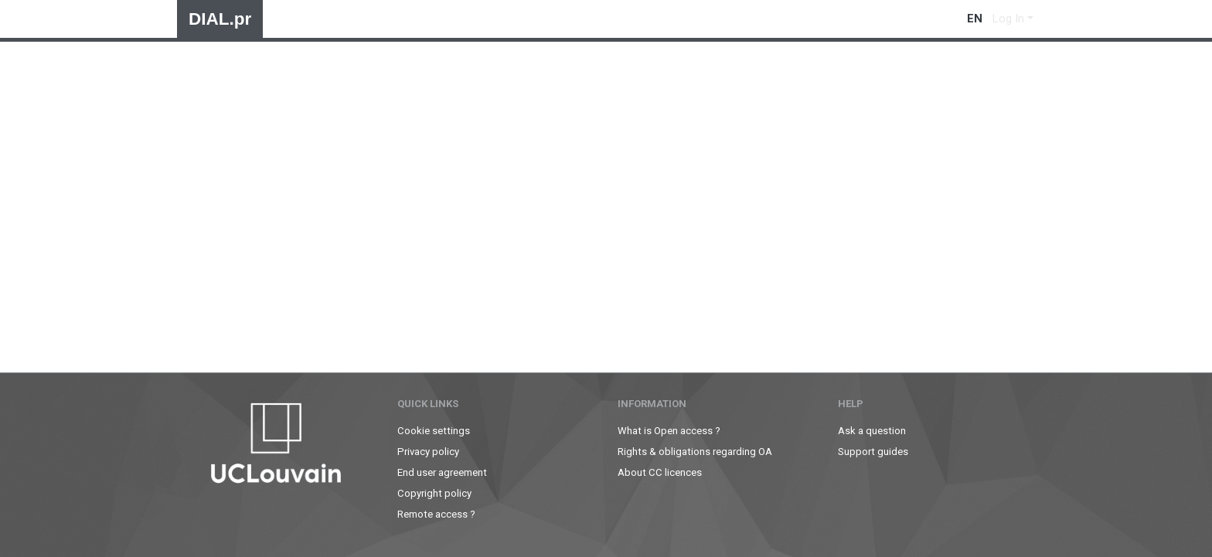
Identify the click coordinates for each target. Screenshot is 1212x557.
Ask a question (872, 430)
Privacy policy (428, 451)
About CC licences (660, 472)
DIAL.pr (220, 19)
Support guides (873, 451)
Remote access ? (436, 514)
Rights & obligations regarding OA (695, 451)
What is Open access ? (669, 430)
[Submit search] (949, 19)
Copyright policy (434, 493)
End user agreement (442, 472)
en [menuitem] (974, 18)
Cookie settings (433, 430)
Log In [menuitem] (1008, 18)
